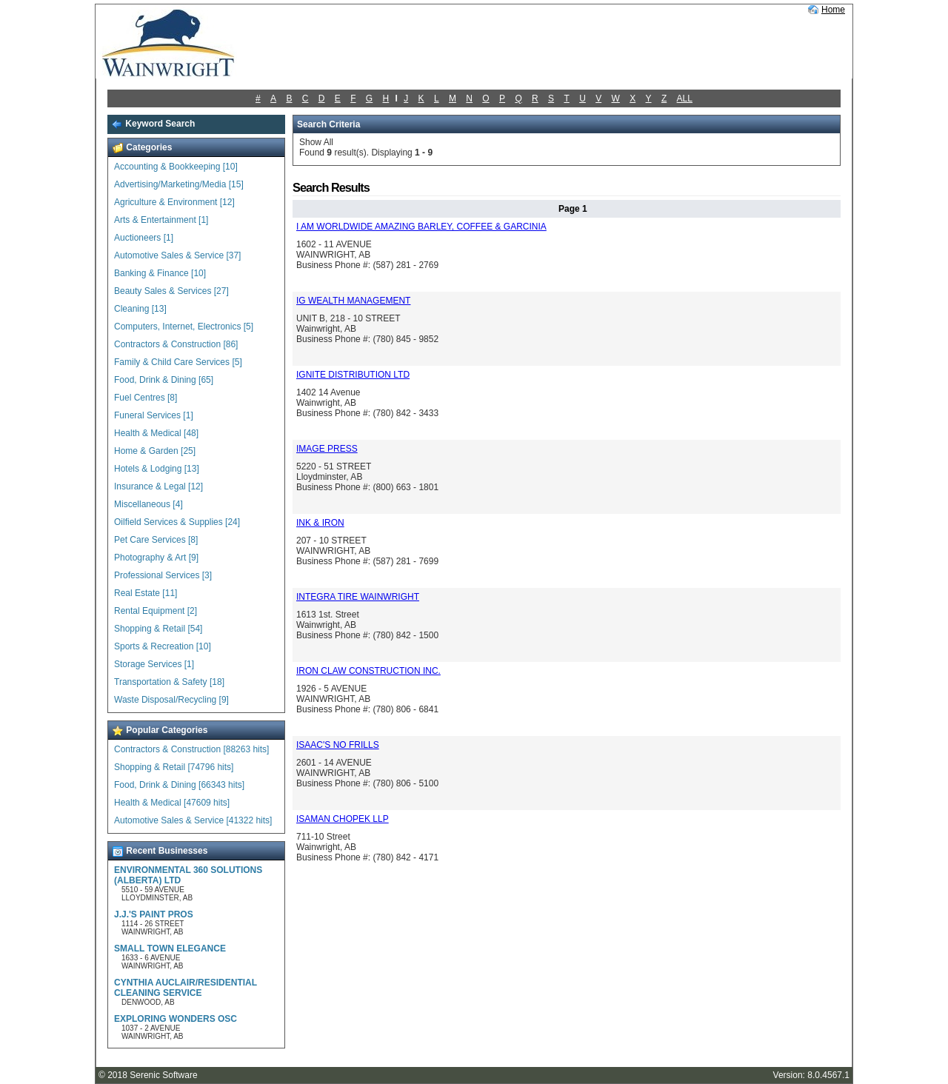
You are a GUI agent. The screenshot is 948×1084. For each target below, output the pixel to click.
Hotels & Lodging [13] (156, 469)
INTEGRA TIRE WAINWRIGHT (357, 597)
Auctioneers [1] (143, 237)
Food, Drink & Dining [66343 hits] (179, 785)
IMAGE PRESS (327, 449)
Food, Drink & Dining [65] (163, 380)
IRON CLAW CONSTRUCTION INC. (368, 671)
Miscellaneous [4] (148, 504)
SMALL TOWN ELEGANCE (170, 948)
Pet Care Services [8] (156, 540)
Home (833, 9)
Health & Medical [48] (156, 433)
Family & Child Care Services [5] (178, 362)
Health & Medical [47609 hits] (172, 802)
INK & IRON (320, 523)
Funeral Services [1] (153, 415)
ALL (684, 98)
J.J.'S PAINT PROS (153, 914)
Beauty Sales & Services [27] (171, 291)
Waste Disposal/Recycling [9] (171, 700)
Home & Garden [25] (155, 451)
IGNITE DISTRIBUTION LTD (353, 374)
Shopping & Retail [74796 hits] (173, 767)
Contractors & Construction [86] (176, 344)
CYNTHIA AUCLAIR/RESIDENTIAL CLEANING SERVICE (185, 987)
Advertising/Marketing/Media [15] (179, 184)
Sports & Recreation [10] (162, 646)
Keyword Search (153, 123)
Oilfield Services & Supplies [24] (177, 522)
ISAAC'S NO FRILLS (337, 745)
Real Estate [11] (145, 593)
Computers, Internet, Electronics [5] (183, 326)
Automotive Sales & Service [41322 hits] (193, 820)
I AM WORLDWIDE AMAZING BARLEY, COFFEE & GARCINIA (421, 226)
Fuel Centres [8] (145, 397)
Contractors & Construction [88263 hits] (191, 749)
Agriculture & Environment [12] (174, 202)
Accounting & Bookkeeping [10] (176, 166)
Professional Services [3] (163, 575)
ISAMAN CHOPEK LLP (342, 819)
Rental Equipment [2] (155, 611)
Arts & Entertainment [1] (161, 220)
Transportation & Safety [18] (169, 682)
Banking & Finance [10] (160, 273)
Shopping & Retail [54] (158, 628)
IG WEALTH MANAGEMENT (353, 300)
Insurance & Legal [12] (158, 486)
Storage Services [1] (154, 664)
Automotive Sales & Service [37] (177, 255)
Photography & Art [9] (156, 557)
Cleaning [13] (140, 309)
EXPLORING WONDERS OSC (175, 1019)
